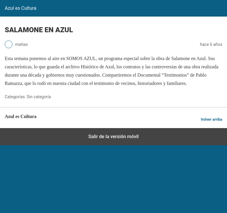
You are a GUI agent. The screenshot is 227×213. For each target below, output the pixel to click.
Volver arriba (211, 119)
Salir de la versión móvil (113, 136)
